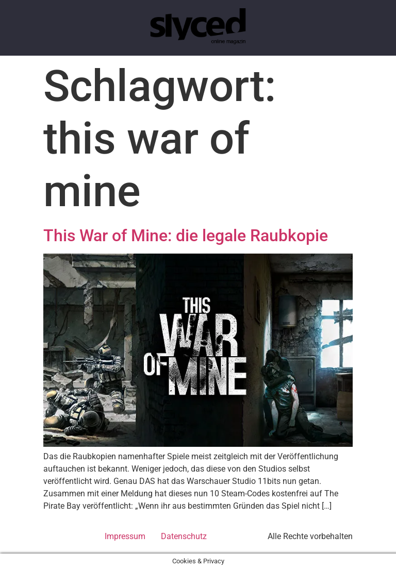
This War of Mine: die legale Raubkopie (185, 235)
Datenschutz (184, 536)
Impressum (125, 536)
